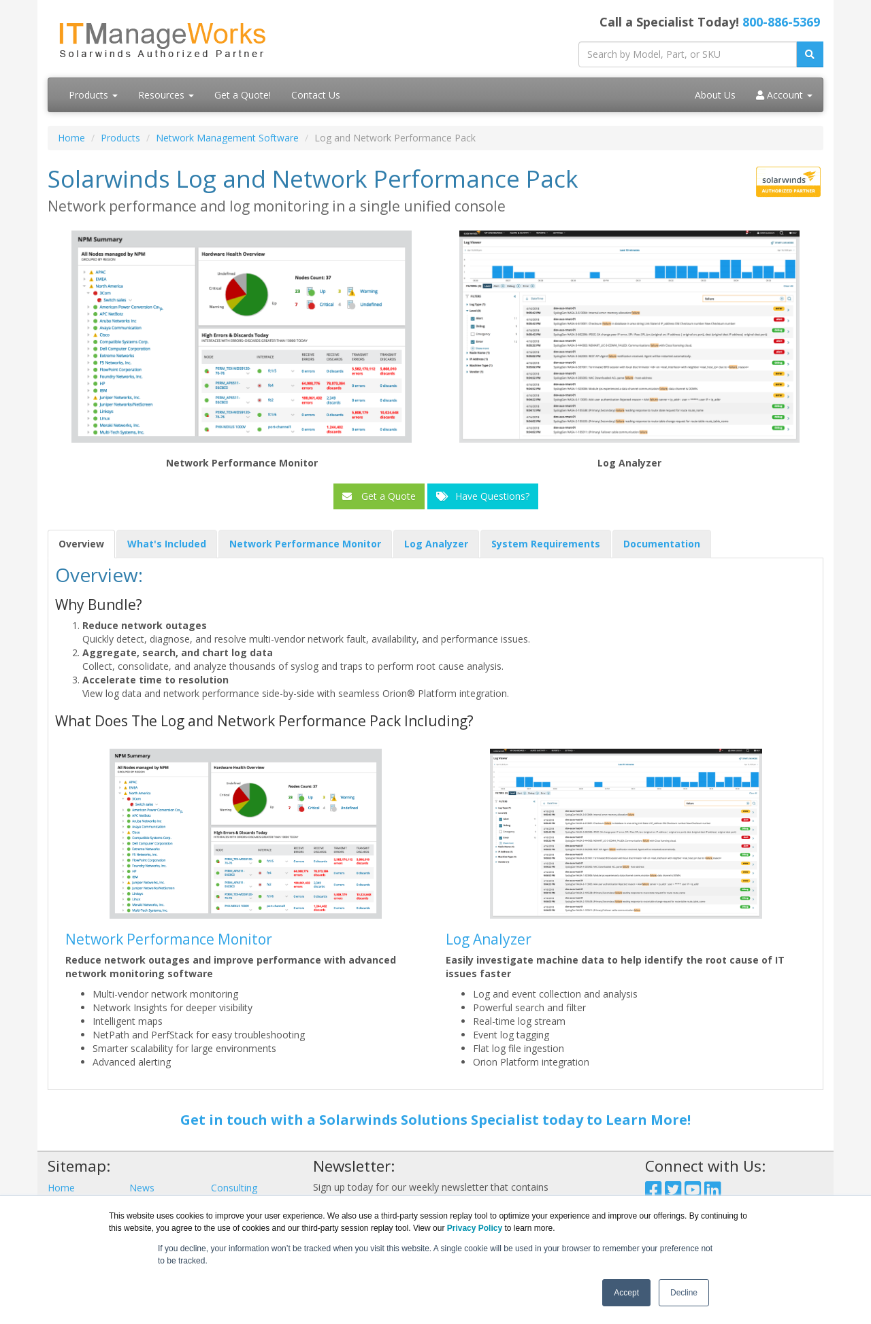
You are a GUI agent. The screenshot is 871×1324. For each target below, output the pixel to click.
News (141, 1187)
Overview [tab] (81, 543)
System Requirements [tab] (545, 543)
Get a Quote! (242, 94)
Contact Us (315, 94)
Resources (166, 94)
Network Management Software (227, 137)
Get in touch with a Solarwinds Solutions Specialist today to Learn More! (435, 1119)
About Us (715, 94)
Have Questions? (482, 496)
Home (71, 137)
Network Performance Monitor (168, 939)
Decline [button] (683, 1292)
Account (784, 94)
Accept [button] (626, 1292)
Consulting (234, 1187)
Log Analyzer (488, 939)
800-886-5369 (781, 22)
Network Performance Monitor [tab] (305, 543)
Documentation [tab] (661, 543)
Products (93, 94)
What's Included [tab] (166, 543)
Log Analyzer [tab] (436, 543)
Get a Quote (379, 496)
